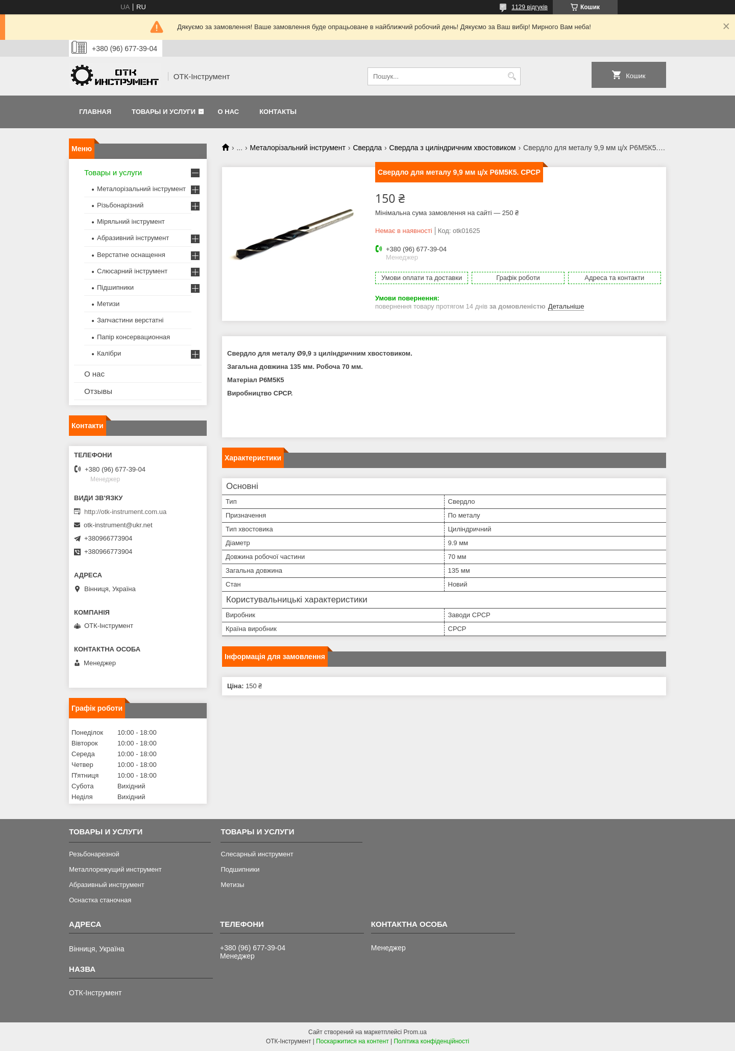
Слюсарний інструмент (132, 271)
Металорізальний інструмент (298, 148)
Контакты (278, 111)
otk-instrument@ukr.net (118, 525)
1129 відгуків (529, 7)
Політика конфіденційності (431, 1041)
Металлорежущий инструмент (115, 869)
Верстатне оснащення (131, 255)
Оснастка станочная (100, 900)
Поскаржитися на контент (352, 1041)
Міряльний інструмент (131, 221)
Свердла (367, 148)
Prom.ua (415, 1032)
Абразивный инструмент (106, 885)
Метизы (232, 885)
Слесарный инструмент (256, 854)
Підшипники (115, 287)
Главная (95, 111)
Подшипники (239, 869)
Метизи (108, 304)
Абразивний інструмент (133, 238)
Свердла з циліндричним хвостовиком (452, 148)
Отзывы (98, 391)
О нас (228, 111)
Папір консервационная (133, 337)
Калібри (109, 353)
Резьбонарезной (94, 854)
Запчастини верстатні (130, 320)
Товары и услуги (163, 111)
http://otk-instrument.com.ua (125, 512)
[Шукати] (512, 76)
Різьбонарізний (120, 205)
